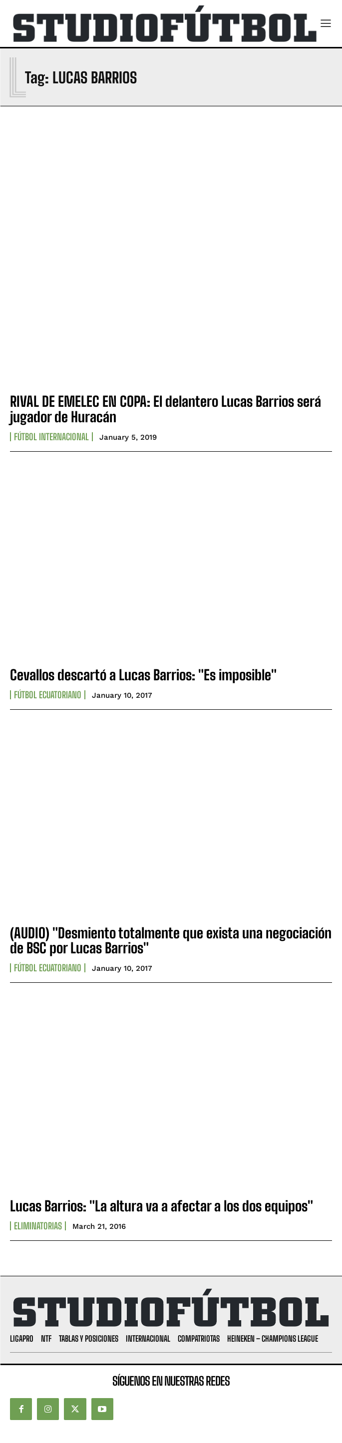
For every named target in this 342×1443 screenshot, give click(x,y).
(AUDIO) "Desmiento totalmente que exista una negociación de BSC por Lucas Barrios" (171, 940)
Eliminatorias (38, 1225)
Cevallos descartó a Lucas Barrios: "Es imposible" (143, 674)
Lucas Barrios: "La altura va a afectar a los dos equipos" (161, 1205)
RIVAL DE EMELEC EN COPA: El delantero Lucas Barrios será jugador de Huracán (165, 409)
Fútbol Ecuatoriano (47, 694)
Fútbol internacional (51, 436)
